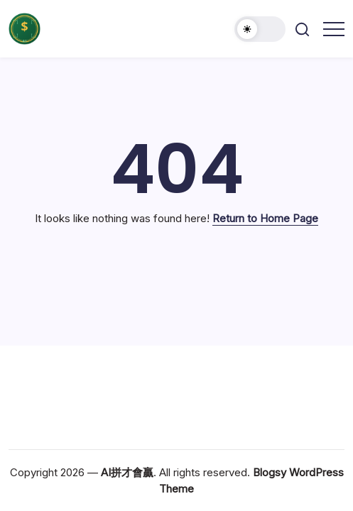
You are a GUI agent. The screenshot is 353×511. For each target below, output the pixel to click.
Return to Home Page (265, 218)
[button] (260, 29)
